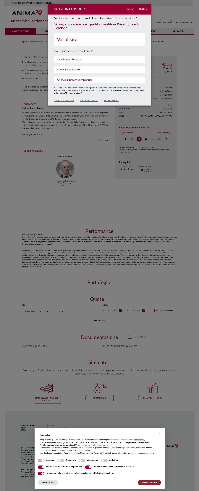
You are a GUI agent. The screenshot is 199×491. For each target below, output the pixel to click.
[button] (160, 433)
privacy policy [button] (139, 440)
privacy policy (111, 101)
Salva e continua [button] (149, 482)
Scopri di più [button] (48, 482)
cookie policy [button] (102, 445)
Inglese (143, 9)
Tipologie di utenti (64, 101)
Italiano (129, 9)
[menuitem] (99, 39)
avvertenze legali (89, 101)
